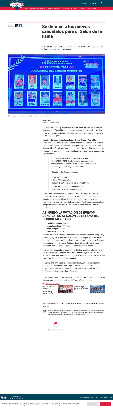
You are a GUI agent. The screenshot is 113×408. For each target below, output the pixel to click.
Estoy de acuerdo (105, 404)
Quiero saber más (92, 404)
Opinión (82, 8)
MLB (26, 8)
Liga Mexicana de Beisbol (37, 8)
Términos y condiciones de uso (88, 398)
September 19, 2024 (74, 189)
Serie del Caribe (91, 8)
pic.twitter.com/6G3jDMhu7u (77, 183)
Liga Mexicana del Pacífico (69, 8)
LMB (61, 303)
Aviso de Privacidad (106, 398)
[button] (16, 25)
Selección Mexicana (53, 8)
